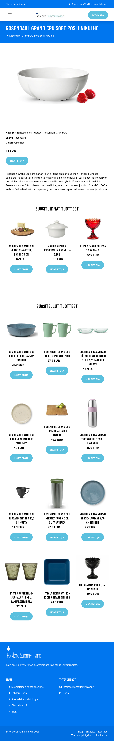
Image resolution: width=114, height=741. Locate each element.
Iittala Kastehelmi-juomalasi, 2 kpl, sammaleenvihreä (21, 597)
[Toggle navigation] (10, 15)
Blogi (14, 711)
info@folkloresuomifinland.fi (93, 4)
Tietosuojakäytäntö (82, 735)
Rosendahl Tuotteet (31, 132)
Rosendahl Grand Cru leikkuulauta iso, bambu (57, 431)
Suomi (75, 4)
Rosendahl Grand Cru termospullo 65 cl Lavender (93, 439)
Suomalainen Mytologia (24, 699)
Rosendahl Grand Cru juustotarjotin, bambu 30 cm (21, 250)
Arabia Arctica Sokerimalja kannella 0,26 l (57, 250)
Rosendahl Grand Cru (55, 132)
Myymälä (98, 15)
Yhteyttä (90, 731)
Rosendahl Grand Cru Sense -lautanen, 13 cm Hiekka (21, 439)
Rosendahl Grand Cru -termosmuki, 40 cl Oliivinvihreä (57, 518)
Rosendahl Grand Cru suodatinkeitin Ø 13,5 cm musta (21, 518)
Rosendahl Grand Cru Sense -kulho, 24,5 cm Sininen (21, 356)
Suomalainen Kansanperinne (27, 686)
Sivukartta (101, 735)
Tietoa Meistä (19, 705)
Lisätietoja (17, 160)
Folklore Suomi (19, 693)
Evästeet (102, 731)
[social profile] (28, 4)
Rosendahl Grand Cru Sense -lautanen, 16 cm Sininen (93, 518)
